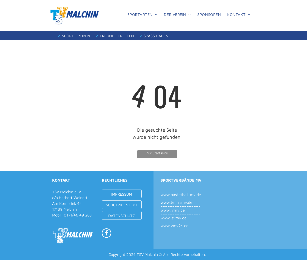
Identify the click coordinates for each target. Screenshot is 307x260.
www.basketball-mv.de (181, 194)
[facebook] (106, 233)
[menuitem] (142, 14)
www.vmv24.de (174, 225)
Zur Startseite (157, 153)
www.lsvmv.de (173, 218)
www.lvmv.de (173, 210)
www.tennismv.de (176, 202)
